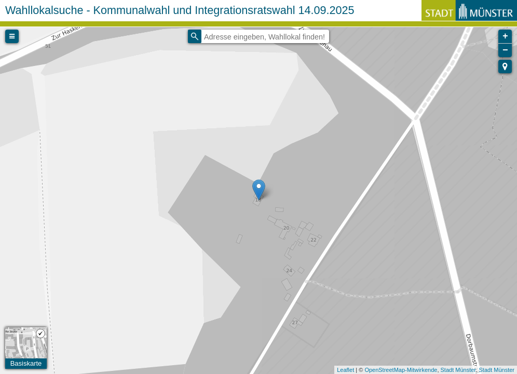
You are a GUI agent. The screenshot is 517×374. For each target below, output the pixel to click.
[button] (505, 66)
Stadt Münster (458, 370)
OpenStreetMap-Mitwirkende (400, 370)
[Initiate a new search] (194, 36)
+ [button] (505, 36)
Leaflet (345, 370)
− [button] (505, 50)
